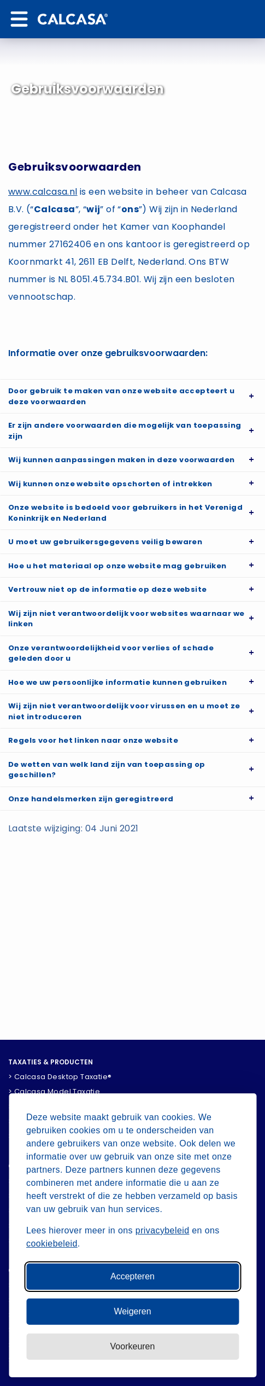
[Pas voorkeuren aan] (132, 1346)
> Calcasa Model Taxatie (54, 1091)
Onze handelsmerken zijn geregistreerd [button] (91, 799)
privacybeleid (163, 1230)
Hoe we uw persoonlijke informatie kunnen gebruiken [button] (117, 682)
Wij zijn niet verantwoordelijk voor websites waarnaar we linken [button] (126, 619)
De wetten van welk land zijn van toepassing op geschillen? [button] (106, 770)
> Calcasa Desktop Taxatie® (59, 1076)
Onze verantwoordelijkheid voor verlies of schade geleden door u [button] (111, 653)
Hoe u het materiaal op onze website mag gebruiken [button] (117, 566)
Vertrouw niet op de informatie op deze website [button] (107, 589)
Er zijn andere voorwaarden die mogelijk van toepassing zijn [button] (125, 430)
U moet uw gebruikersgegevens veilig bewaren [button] (105, 542)
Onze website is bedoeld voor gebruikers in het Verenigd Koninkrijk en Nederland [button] (125, 512)
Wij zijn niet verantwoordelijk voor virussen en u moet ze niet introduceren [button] (124, 711)
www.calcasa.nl (43, 191)
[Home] (73, 19)
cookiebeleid (52, 1243)
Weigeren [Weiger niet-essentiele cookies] (132, 1311)
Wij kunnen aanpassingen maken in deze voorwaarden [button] (121, 460)
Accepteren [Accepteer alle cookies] (132, 1276)
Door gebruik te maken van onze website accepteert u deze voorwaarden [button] (121, 396)
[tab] (132, 396)
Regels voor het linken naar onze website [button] (93, 740)
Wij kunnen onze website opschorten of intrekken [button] (110, 484)
